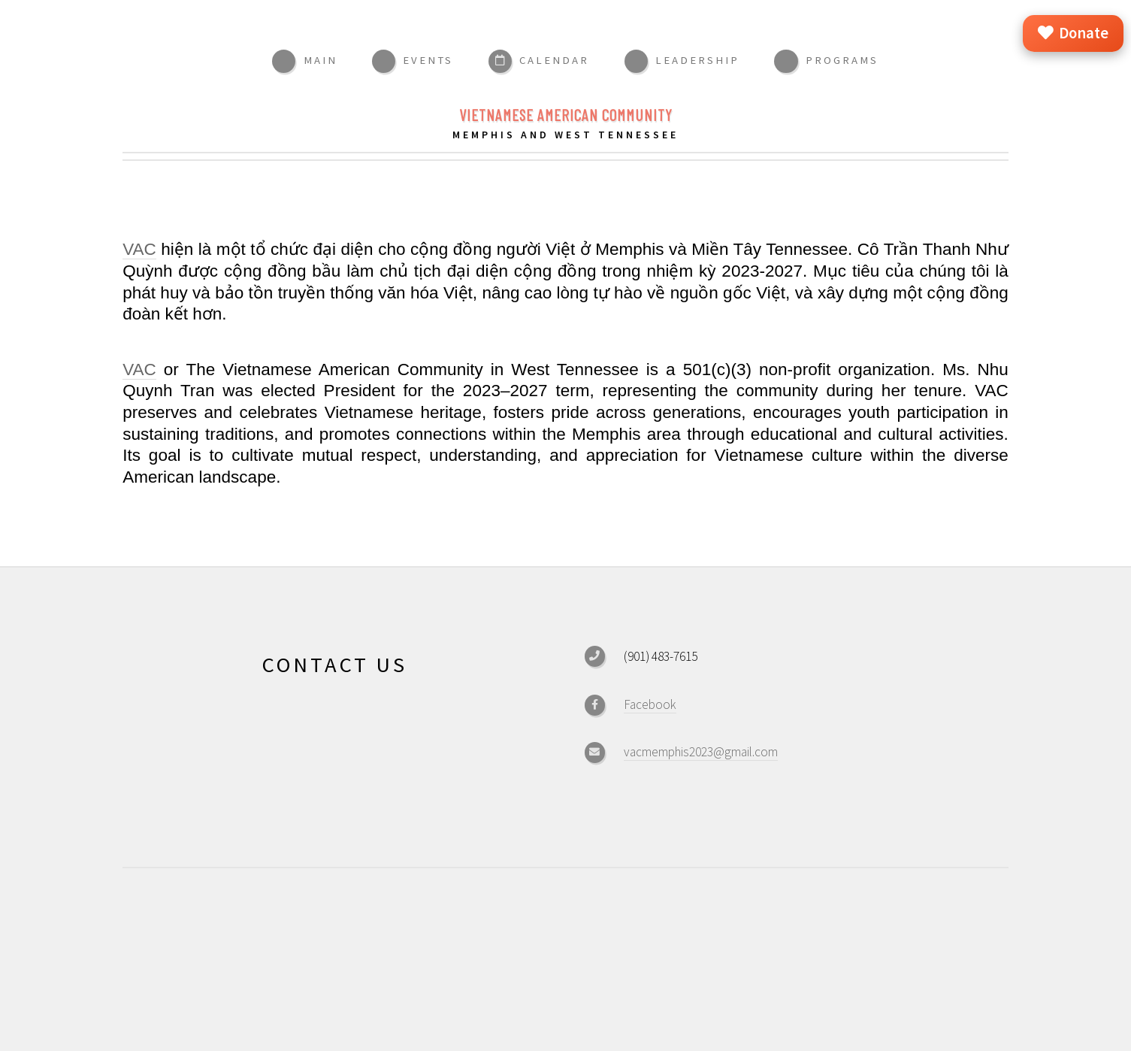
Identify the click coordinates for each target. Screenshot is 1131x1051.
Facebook (650, 704)
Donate (1073, 33)
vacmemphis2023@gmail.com (701, 752)
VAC (139, 249)
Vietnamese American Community (566, 114)
